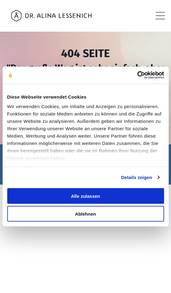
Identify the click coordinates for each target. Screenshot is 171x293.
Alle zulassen (85, 195)
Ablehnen (85, 214)
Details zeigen (136, 177)
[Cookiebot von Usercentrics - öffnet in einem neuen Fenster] (137, 75)
